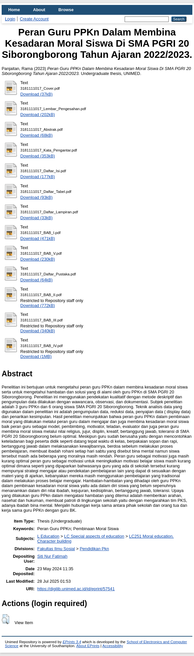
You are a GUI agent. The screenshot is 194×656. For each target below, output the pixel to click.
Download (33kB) (36, 217)
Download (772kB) (37, 305)
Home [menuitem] (14, 9)
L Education (48, 536)
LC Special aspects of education (94, 536)
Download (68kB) (36, 135)
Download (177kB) (37, 176)
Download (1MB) (36, 356)
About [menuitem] (39, 9)
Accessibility (112, 646)
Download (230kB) (37, 259)
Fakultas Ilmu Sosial (56, 548)
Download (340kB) (37, 330)
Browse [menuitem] (66, 9)
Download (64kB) (36, 279)
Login (10, 18)
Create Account (34, 18)
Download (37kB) (36, 94)
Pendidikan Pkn (94, 548)
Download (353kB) (37, 155)
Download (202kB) (37, 114)
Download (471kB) (37, 238)
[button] (5, 619)
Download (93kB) (36, 197)
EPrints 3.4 (71, 642)
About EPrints (87, 646)
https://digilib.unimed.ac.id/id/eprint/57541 (75, 588)
